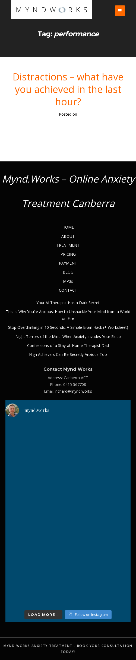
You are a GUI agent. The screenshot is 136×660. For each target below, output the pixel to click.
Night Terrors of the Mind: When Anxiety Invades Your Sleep (68, 336)
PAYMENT (68, 263)
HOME (68, 227)
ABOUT (68, 236)
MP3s (68, 281)
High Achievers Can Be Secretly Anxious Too (68, 354)
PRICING (68, 254)
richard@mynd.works (73, 391)
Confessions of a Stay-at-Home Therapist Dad (68, 345)
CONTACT (68, 290)
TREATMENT (68, 245)
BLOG (68, 272)
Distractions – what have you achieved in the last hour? (68, 89)
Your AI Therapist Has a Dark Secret (68, 302)
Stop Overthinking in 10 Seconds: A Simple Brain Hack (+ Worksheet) (68, 327)
